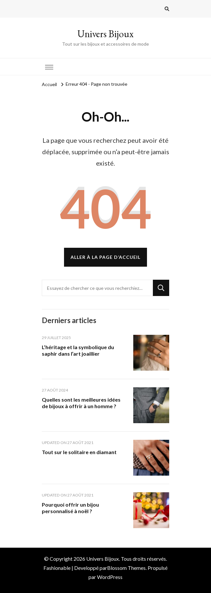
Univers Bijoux (105, 33)
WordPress (109, 577)
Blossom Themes (126, 568)
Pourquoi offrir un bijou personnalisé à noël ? (70, 507)
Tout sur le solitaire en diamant (79, 452)
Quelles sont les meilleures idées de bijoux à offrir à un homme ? (81, 402)
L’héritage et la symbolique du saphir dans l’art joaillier (78, 350)
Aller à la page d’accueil (105, 257)
